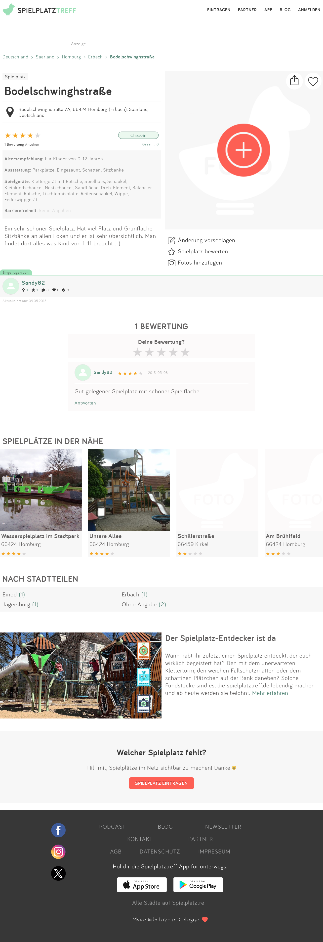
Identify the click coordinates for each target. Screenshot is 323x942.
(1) (22, 594)
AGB (115, 851)
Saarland (45, 57)
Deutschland (15, 57)
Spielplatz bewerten (203, 251)
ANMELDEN (309, 10)
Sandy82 (33, 282)
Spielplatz (15, 77)
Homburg (71, 57)
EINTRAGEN (219, 10)
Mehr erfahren (270, 692)
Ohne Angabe (139, 604)
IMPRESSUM (214, 851)
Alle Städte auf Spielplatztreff (170, 902)
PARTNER (247, 10)
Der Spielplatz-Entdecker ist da (220, 637)
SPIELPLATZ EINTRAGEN (161, 783)
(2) (162, 604)
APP (268, 10)
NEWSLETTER (223, 826)
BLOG (285, 10)
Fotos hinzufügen (200, 262)
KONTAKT (140, 839)
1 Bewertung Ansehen (21, 144)
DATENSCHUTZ (160, 851)
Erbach (95, 57)
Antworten (85, 403)
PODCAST (112, 826)
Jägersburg (16, 604)
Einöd (9, 594)
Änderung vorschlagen (206, 240)
